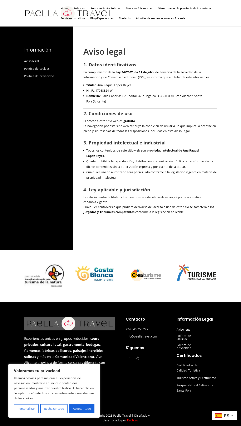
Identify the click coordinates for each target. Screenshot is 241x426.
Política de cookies (37, 69)
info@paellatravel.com (141, 336)
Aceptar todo (82, 409)
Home (64, 8)
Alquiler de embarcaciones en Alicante (160, 18)
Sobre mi (79, 8)
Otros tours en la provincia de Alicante (182, 8)
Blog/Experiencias (101, 18)
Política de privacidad (39, 76)
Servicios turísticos (73, 18)
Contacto (125, 18)
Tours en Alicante (137, 8)
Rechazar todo (54, 409)
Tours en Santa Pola (103, 8)
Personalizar (26, 409)
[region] (54, 391)
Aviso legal (31, 61)
